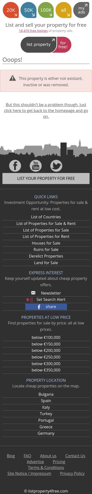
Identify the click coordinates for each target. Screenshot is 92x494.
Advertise (35, 461)
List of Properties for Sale (46, 230)
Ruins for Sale (46, 249)
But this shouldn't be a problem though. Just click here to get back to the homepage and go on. (46, 110)
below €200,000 (46, 350)
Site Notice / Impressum (29, 473)
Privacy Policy (72, 473)
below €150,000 (46, 344)
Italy (46, 407)
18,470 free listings (33, 30)
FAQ (27, 455)
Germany (46, 433)
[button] (46, 307)
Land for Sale (46, 262)
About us (48, 455)
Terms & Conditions (46, 467)
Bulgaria (46, 394)
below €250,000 (46, 357)
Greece (46, 427)
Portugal (46, 420)
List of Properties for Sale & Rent (46, 223)
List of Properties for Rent (46, 236)
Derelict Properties (46, 256)
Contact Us (75, 455)
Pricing (59, 461)
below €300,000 (46, 363)
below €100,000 (46, 337)
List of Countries (46, 217)
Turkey (46, 413)
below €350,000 (46, 370)
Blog (11, 455)
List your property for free (46, 178)
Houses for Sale (46, 243)
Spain (46, 400)
